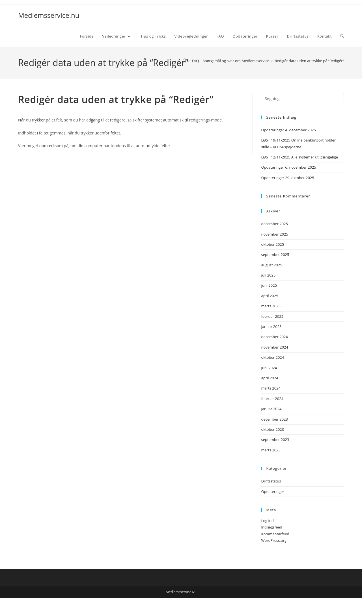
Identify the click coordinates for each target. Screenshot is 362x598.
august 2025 (271, 265)
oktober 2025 (272, 244)
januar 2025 (271, 326)
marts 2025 (271, 305)
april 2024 (269, 377)
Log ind (267, 520)
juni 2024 (269, 367)
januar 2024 (271, 408)
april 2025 (269, 295)
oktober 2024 (272, 357)
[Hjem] (184, 60)
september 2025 (275, 254)
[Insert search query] (302, 98)
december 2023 (274, 419)
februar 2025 (272, 316)
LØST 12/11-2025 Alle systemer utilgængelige (299, 157)
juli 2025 (268, 275)
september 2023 (275, 439)
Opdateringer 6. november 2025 (288, 167)
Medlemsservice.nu (48, 15)
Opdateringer (272, 491)
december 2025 (274, 223)
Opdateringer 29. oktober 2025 (287, 177)
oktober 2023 (272, 429)
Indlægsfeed (271, 527)
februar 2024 (272, 398)
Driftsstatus (271, 481)
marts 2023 (271, 450)
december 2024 (274, 336)
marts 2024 (271, 388)
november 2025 (274, 234)
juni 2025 (269, 285)
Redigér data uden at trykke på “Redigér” (309, 60)
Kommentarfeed (275, 533)
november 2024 (274, 347)
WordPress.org (273, 540)
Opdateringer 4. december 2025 (288, 129)
